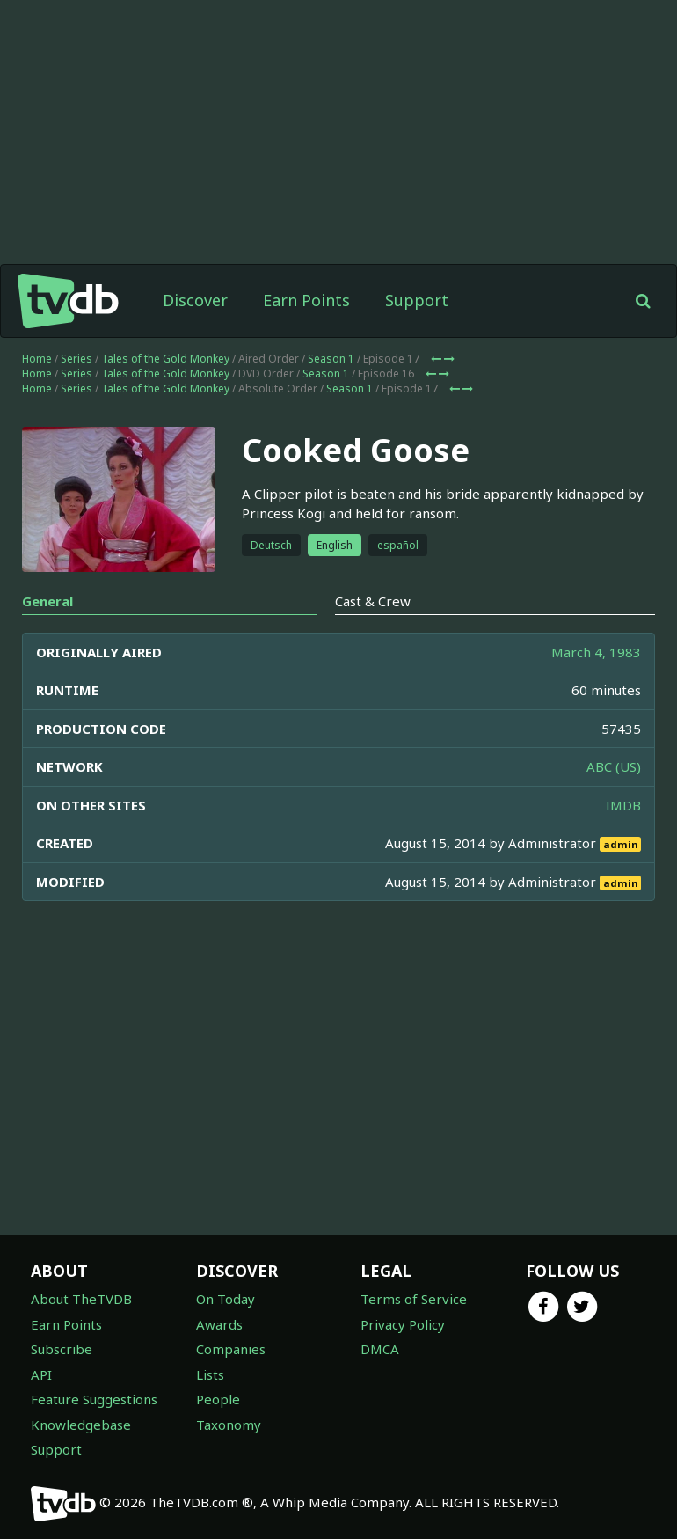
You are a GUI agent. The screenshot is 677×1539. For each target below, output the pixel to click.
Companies (231, 1349)
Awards (219, 1324)
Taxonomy (228, 1424)
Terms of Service (413, 1299)
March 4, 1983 (596, 652)
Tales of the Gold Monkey (165, 358)
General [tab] (47, 601)
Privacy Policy (402, 1324)
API (41, 1374)
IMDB (623, 805)
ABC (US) (613, 766)
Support (416, 300)
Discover (195, 300)
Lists (210, 1374)
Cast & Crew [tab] (373, 601)
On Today (225, 1299)
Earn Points (306, 300)
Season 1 (331, 358)
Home (37, 358)
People (218, 1399)
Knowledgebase (81, 1424)
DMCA (379, 1349)
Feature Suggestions (94, 1399)
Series (76, 358)
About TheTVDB (81, 1299)
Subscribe (61, 1349)
